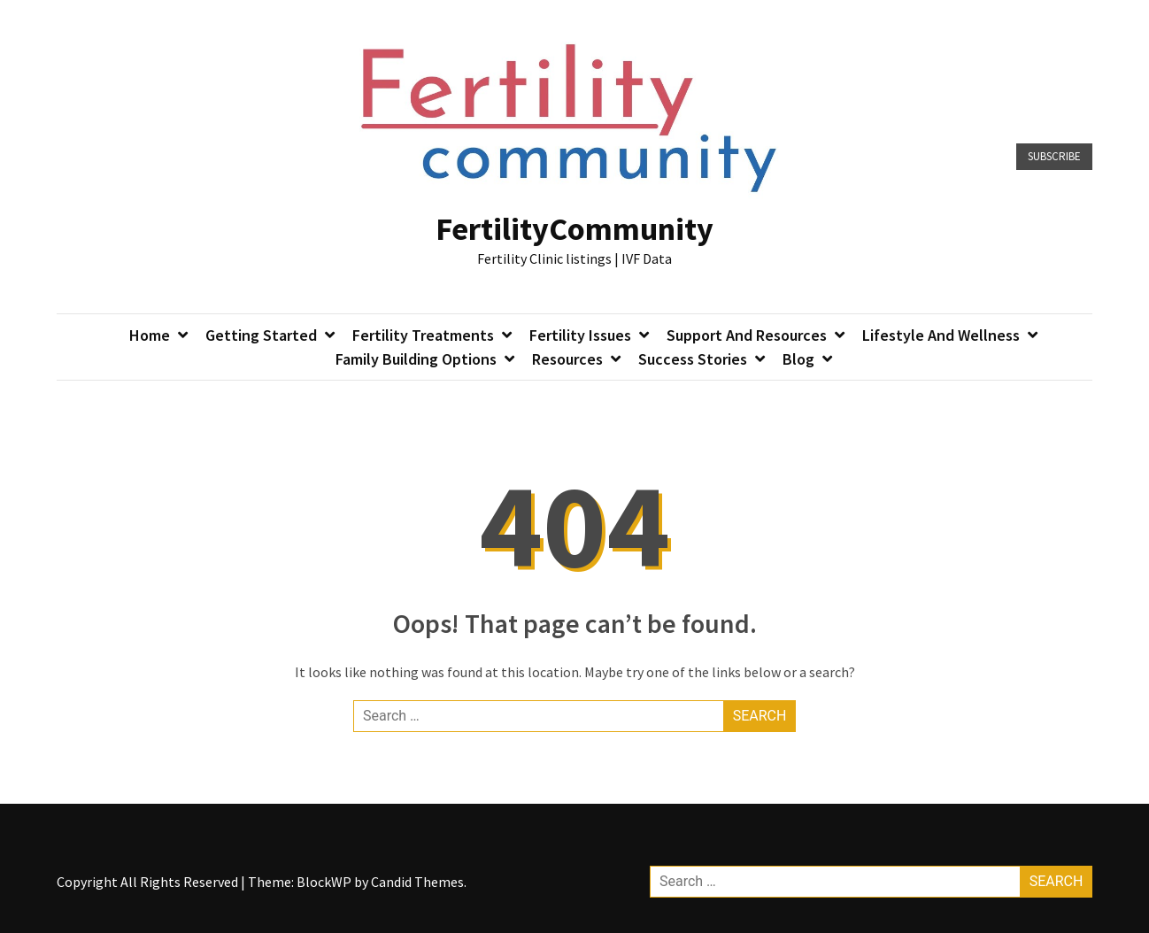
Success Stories (692, 359)
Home (149, 335)
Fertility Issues (580, 335)
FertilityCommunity (574, 229)
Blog (798, 359)
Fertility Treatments (423, 335)
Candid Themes (417, 882)
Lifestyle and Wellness (941, 335)
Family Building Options (416, 359)
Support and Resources (747, 335)
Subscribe (1054, 156)
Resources (567, 359)
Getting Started (261, 335)
